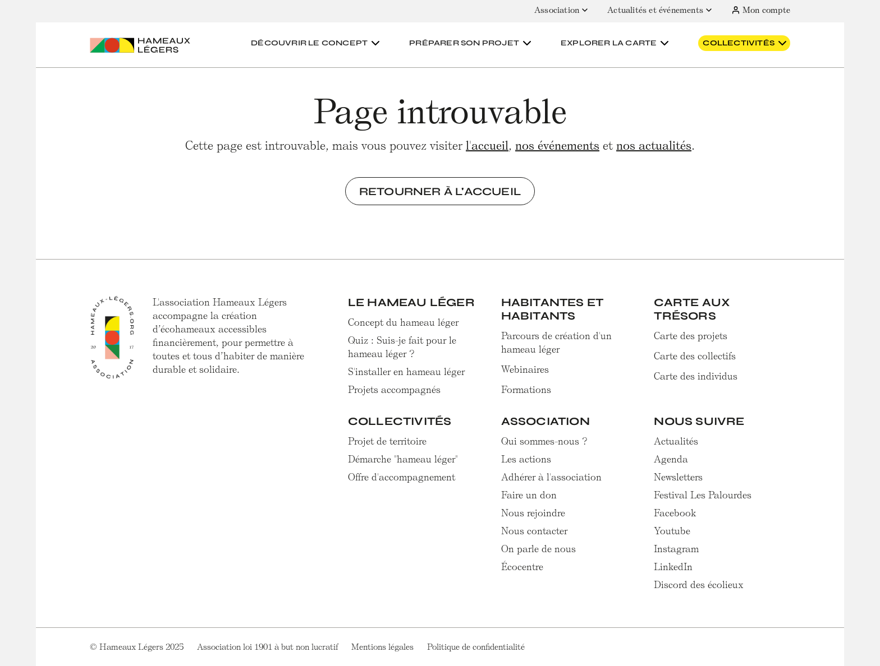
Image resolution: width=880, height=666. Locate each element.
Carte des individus (695, 376)
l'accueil (487, 145)
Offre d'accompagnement (401, 477)
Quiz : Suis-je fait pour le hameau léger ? (402, 347)
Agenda (671, 459)
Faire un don (529, 495)
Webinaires (525, 369)
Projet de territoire (387, 441)
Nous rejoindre (533, 513)
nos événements (557, 145)
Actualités (676, 441)
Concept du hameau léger (403, 322)
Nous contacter (534, 530)
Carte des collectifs (695, 356)
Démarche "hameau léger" (403, 459)
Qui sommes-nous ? (544, 441)
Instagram (676, 548)
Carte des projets (690, 335)
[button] (316, 43)
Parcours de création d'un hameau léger (556, 342)
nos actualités (653, 145)
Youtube (672, 530)
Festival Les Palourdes (702, 495)
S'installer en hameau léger (406, 371)
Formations (526, 389)
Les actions (526, 459)
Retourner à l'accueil (440, 191)
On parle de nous (538, 548)
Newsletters (678, 477)
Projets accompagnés (394, 389)
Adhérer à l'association (551, 477)
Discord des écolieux (699, 584)
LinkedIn (673, 566)
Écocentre (522, 566)
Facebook (675, 513)
